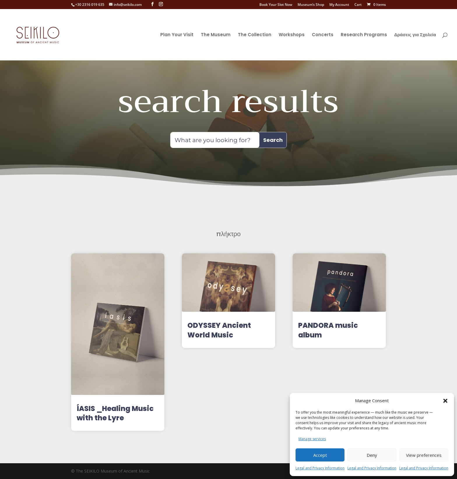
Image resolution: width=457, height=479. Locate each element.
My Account (339, 5)
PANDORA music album (328, 330)
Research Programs (364, 35)
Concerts (322, 35)
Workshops (292, 35)
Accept (320, 455)
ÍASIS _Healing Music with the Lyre (115, 413)
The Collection (254, 35)
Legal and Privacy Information (320, 468)
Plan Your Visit (177, 35)
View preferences (424, 455)
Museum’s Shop (311, 5)
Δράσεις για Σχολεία (415, 35)
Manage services (312, 438)
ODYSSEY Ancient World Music (219, 330)
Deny (372, 455)
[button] (445, 397)
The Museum (216, 35)
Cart (358, 5)
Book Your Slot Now (275, 5)
